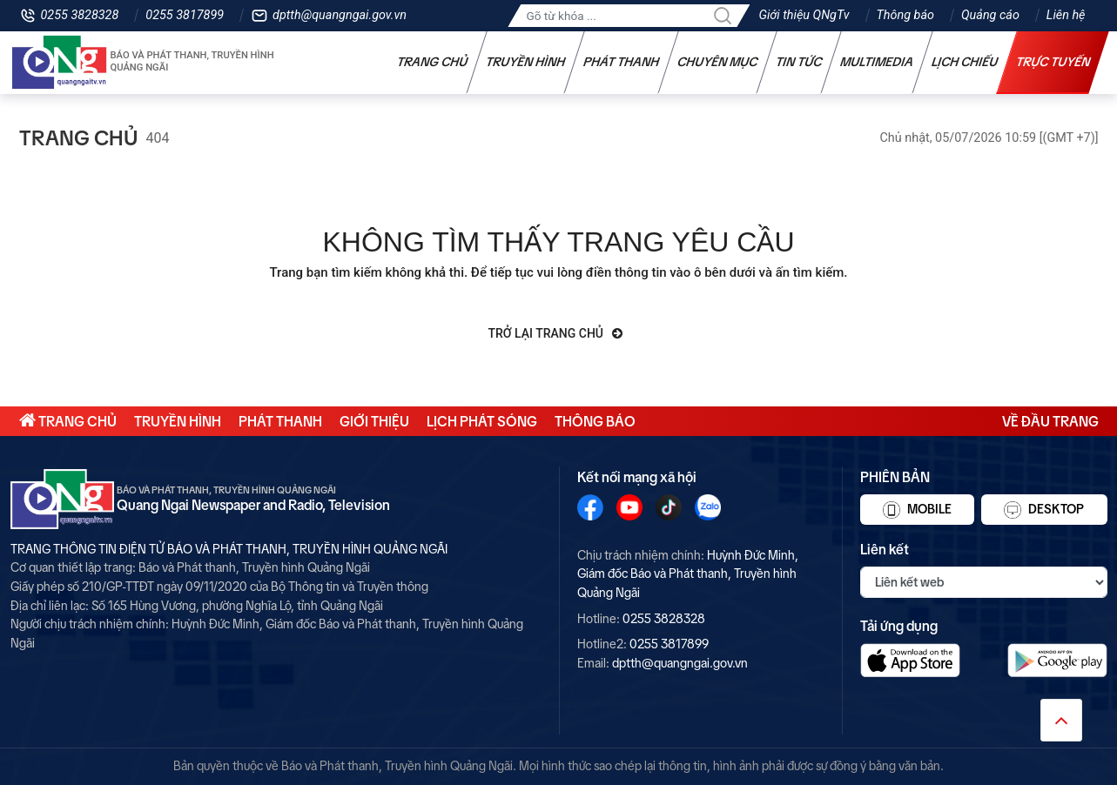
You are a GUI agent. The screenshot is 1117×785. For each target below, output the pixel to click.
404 (158, 138)
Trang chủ (431, 62)
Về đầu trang (1050, 421)
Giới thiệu (374, 421)
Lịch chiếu (964, 62)
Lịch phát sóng (482, 421)
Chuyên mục (717, 62)
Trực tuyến (1052, 62)
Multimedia (876, 62)
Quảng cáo (990, 15)
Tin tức (798, 62)
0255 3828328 (80, 15)
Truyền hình (525, 62)
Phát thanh (621, 62)
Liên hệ (1066, 15)
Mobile (917, 510)
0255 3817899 (184, 15)
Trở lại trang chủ (555, 333)
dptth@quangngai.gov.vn (340, 15)
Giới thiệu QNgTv (803, 15)
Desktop (1044, 510)
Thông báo (905, 15)
